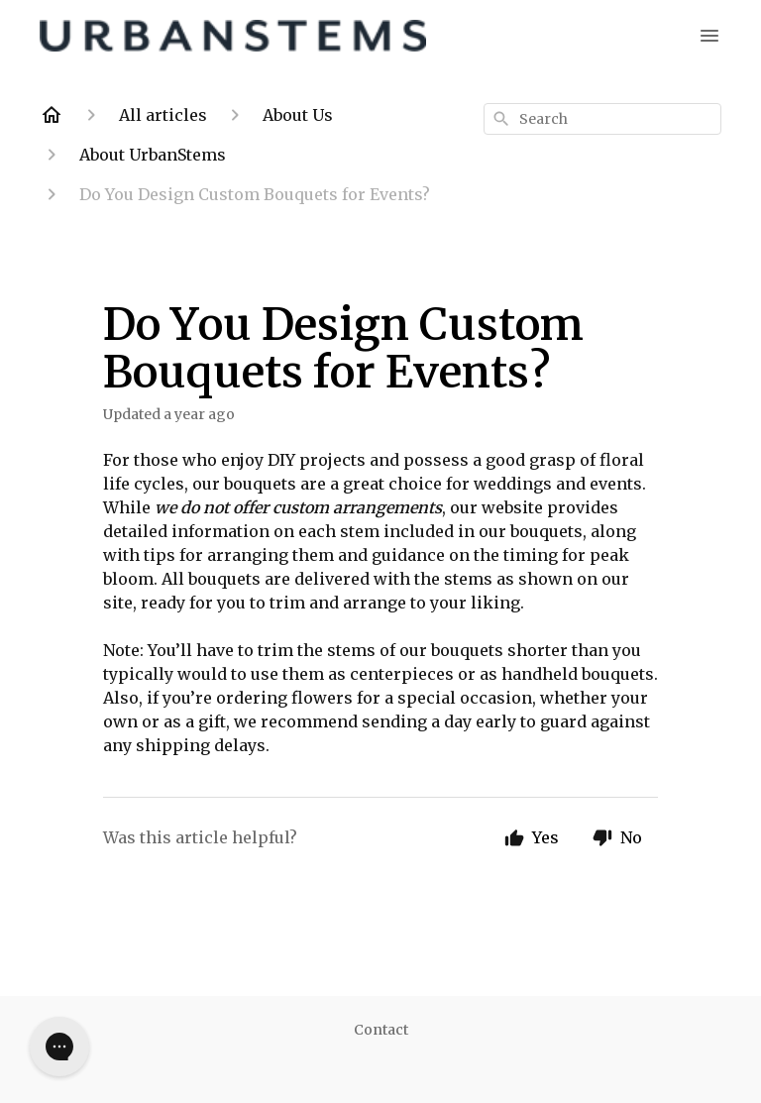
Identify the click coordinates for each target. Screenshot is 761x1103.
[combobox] (602, 119)
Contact (381, 1030)
